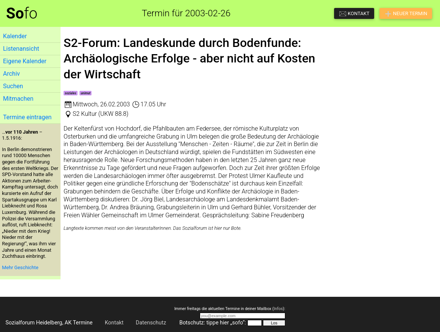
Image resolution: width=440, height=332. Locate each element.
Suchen (13, 86)
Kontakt (114, 323)
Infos (278, 308)
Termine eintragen (27, 117)
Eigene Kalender (25, 61)
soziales (70, 93)
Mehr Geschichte (20, 267)
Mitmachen (18, 98)
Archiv (11, 73)
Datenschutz (151, 323)
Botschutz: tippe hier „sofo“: (212, 323)
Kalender (15, 36)
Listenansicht (21, 48)
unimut (86, 93)
